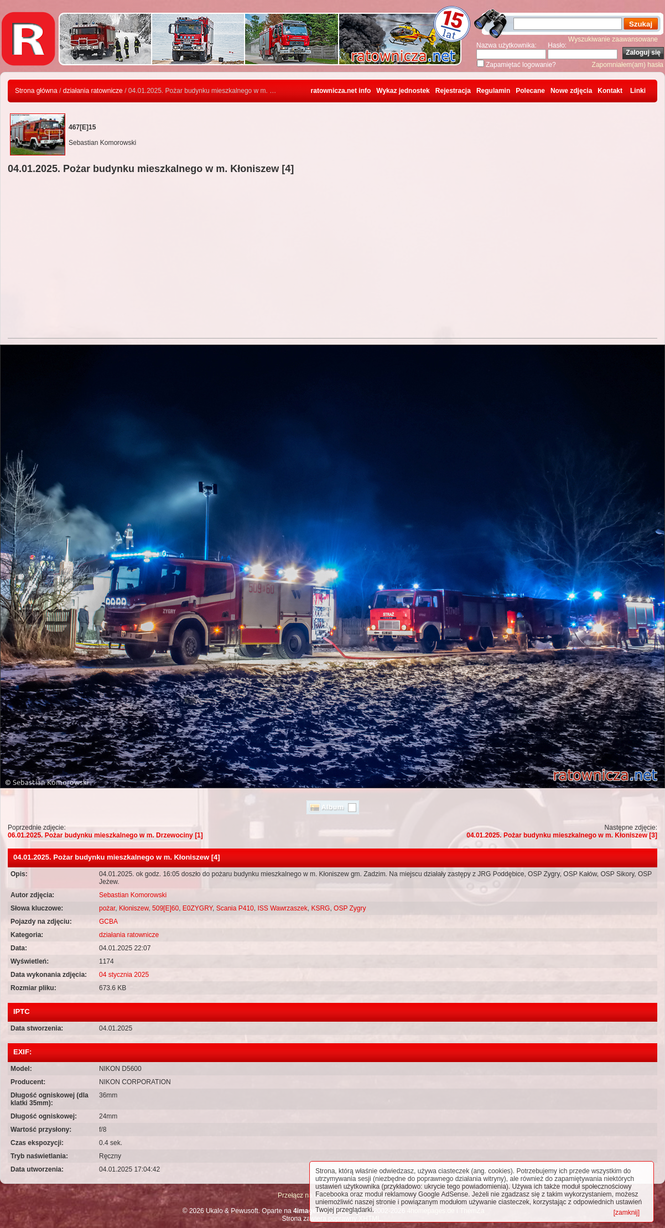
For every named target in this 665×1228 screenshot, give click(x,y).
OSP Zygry (350, 908)
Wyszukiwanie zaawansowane (613, 39)
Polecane (530, 91)
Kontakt (610, 91)
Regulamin (493, 91)
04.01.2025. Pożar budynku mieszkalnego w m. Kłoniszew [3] (561, 835)
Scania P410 (235, 908)
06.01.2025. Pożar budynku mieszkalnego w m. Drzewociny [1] (105, 835)
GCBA (108, 921)
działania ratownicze (93, 91)
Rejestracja (453, 91)
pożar (107, 908)
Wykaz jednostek (402, 91)
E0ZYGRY (197, 908)
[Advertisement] (332, 257)
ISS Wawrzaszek (282, 908)
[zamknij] (627, 1212)
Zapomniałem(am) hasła (627, 65)
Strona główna (36, 91)
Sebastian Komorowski (133, 895)
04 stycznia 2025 (124, 975)
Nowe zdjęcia (571, 91)
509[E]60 (165, 908)
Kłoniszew (133, 908)
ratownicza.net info (341, 91)
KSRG (320, 908)
